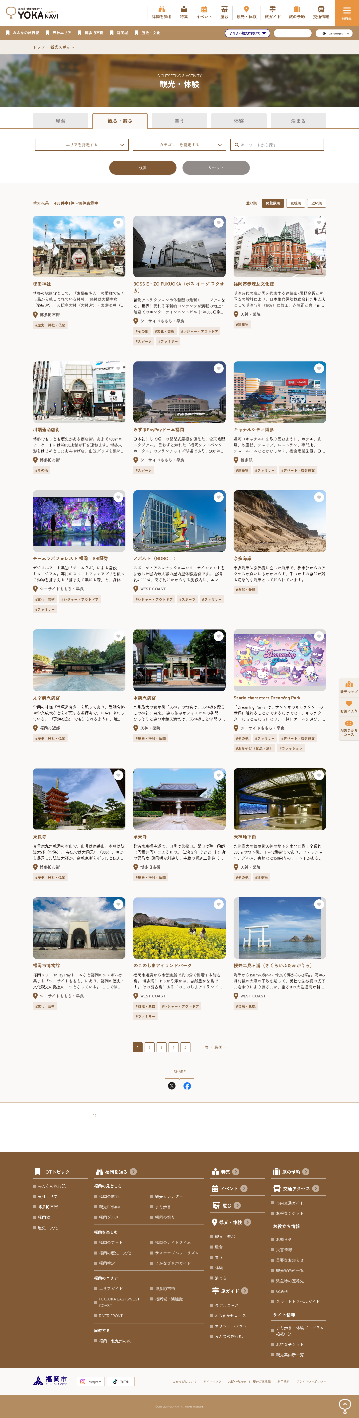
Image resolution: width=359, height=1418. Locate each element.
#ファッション (291, 748)
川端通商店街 (46, 429)
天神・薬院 (251, 314)
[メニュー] (347, 13)
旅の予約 (295, 1172)
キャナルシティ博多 (254, 429)
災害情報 (284, 1250)
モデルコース (227, 1305)
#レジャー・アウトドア (199, 331)
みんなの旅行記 (52, 1186)
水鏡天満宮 (144, 697)
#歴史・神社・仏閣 (50, 324)
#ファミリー (168, 341)
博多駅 (247, 460)
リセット (216, 167)
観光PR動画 (109, 1207)
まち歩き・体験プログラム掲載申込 (300, 1331)
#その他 (142, 331)
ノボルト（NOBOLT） (155, 558)
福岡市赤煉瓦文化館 (254, 283)
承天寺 (140, 836)
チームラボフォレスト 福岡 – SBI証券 (70, 558)
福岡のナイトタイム (173, 1242)
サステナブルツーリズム (177, 1253)
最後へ (220, 1047)
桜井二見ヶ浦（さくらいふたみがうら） (274, 965)
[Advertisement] (182, 1129)
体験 (239, 120)
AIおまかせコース (230, 1315)
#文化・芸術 (165, 331)
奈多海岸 (243, 558)
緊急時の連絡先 (290, 1281)
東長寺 (39, 836)
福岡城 (44, 1217)
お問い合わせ (237, 1381)
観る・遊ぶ (120, 120)
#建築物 (242, 324)
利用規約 (283, 1381)
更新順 (295, 202)
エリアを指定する (95, 145)
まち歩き (163, 1207)
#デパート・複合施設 (298, 470)
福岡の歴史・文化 (115, 1253)
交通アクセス (301, 1189)
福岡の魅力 (109, 1196)
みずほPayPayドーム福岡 (158, 429)
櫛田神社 (42, 283)
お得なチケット (290, 1213)
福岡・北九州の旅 (115, 1341)
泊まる (298, 120)
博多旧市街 (50, 314)
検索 (143, 167)
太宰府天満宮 (46, 697)
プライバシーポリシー (311, 1381)
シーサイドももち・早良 (162, 321)
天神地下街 (245, 836)
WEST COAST (153, 589)
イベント (234, 1189)
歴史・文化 (48, 1228)
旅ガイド (234, 1291)
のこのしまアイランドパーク (162, 965)
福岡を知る (121, 1172)
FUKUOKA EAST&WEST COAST (119, 1302)
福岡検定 (107, 1263)
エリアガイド (111, 1288)
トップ (39, 47)
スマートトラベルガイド (298, 1301)
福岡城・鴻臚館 (169, 1299)
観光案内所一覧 (290, 1270)
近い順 (316, 202)
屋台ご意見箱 (262, 1381)
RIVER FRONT (111, 1315)
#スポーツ (144, 341)
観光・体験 (235, 1223)
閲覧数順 (273, 202)
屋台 (61, 120)
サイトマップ (212, 1381)
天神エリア (48, 1196)
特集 (230, 1172)
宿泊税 (282, 1291)
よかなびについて (185, 1381)
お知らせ (284, 1239)
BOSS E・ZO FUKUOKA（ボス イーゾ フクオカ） (178, 287)
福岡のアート (111, 1242)
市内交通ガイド (290, 1203)
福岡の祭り (165, 1217)
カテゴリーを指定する (191, 145)
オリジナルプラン (231, 1326)
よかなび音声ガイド (173, 1263)
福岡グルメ (109, 1217)
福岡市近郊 (50, 728)
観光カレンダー (169, 1196)
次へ (208, 1047)
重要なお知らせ (290, 1260)
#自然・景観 (246, 589)
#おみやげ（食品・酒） (254, 748)
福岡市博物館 (46, 965)
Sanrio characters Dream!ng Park (267, 697)
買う (179, 120)
